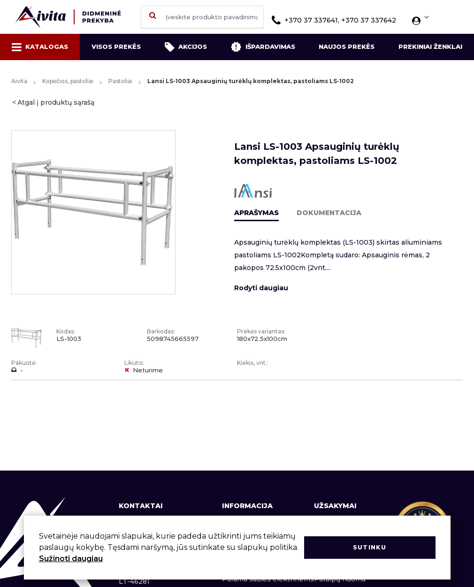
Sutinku (369, 547)
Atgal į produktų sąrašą (55, 102)
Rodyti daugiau (261, 288)
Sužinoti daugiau (71, 558)
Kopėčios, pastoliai (67, 81)
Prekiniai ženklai (430, 46)
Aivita (19, 81)
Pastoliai (120, 81)
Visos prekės (116, 46)
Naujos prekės (347, 46)
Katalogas (40, 47)
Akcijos (186, 47)
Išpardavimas (262, 47)
